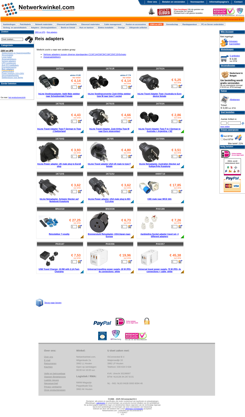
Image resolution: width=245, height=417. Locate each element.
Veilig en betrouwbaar (54, 373)
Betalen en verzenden (173, 2)
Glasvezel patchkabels (67, 24)
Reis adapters (52, 32)
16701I (60, 68)
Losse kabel (7, 57)
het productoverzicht (17, 97)
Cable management (112, 24)
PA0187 (59, 244)
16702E (60, 103)
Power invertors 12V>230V (13, 73)
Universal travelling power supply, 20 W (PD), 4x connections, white (109, 270)
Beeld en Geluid (68, 28)
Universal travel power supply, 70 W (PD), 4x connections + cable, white (159, 270)
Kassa (224, 91)
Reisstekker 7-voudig (59, 234)
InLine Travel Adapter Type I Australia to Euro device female (159, 95)
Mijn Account (227, 31)
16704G (59, 138)
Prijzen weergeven (230, 130)
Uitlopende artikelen (138, 28)
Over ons (152, 2)
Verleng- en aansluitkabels (15, 28)
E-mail (47, 360)
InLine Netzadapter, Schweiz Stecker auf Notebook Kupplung (59, 200)
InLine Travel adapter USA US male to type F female (109, 165)
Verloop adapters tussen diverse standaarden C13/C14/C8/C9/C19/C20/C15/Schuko (84, 54)
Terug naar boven (52, 302)
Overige (121, 28)
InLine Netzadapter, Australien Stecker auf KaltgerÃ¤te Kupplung (159, 165)
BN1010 (60, 209)
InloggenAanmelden (234, 42)
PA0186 (160, 209)
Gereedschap (172, 24)
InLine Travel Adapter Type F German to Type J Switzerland (59, 130)
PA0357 (160, 244)
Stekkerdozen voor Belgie (12, 77)
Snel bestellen (227, 112)
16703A (160, 103)
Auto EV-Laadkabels (10, 65)
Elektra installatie (105, 28)
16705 (110, 138)
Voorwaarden (197, 2)
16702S (110, 103)
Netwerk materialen (43, 24)
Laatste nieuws (51, 380)
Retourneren (50, 363)
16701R (110, 68)
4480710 (160, 173)
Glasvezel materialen (90, 24)
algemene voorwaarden (134, 409)
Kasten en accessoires (136, 24)
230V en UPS (156, 24)
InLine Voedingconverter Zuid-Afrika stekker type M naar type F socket (109, 95)
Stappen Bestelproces (55, 376)
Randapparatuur (190, 24)
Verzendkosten (228, 65)
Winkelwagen (227, 49)
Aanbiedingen (9, 24)
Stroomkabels (7, 55)
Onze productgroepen (55, 390)
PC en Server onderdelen (212, 24)
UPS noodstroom (9, 63)
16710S (60, 173)
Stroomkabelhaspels (10, 75)
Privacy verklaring (53, 386)
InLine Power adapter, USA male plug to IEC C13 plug (109, 200)
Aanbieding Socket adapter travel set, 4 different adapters (159, 235)
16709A (160, 138)
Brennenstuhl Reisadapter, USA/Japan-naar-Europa (109, 235)
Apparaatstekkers (52, 57)
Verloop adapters (9, 61)
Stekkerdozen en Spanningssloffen (16, 53)
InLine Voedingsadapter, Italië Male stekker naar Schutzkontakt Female (59, 95)
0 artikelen (235, 55)
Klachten (48, 367)
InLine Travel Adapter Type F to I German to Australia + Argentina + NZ (159, 130)
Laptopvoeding (8, 71)
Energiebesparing (9, 67)
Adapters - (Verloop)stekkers (43, 28)
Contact (238, 2)
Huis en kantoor (86, 28)
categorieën (100, 403)
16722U (110, 173)
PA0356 (110, 244)
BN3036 (110, 209)
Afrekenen (235, 99)
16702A (160, 68)
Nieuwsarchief (51, 383)
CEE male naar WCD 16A (160, 199)
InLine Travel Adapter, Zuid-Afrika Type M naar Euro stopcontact (109, 130)
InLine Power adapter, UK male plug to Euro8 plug (59, 165)
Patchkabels (25, 24)
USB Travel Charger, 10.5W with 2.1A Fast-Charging (59, 270)
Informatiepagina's (219, 2)
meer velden (225, 127)
